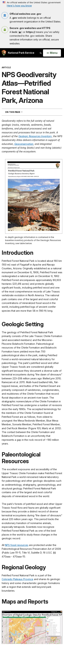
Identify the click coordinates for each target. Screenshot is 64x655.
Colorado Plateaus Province (17, 579)
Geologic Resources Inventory (35, 136)
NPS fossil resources (16, 545)
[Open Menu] (52, 53)
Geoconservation (23, 143)
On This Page (20, 112)
